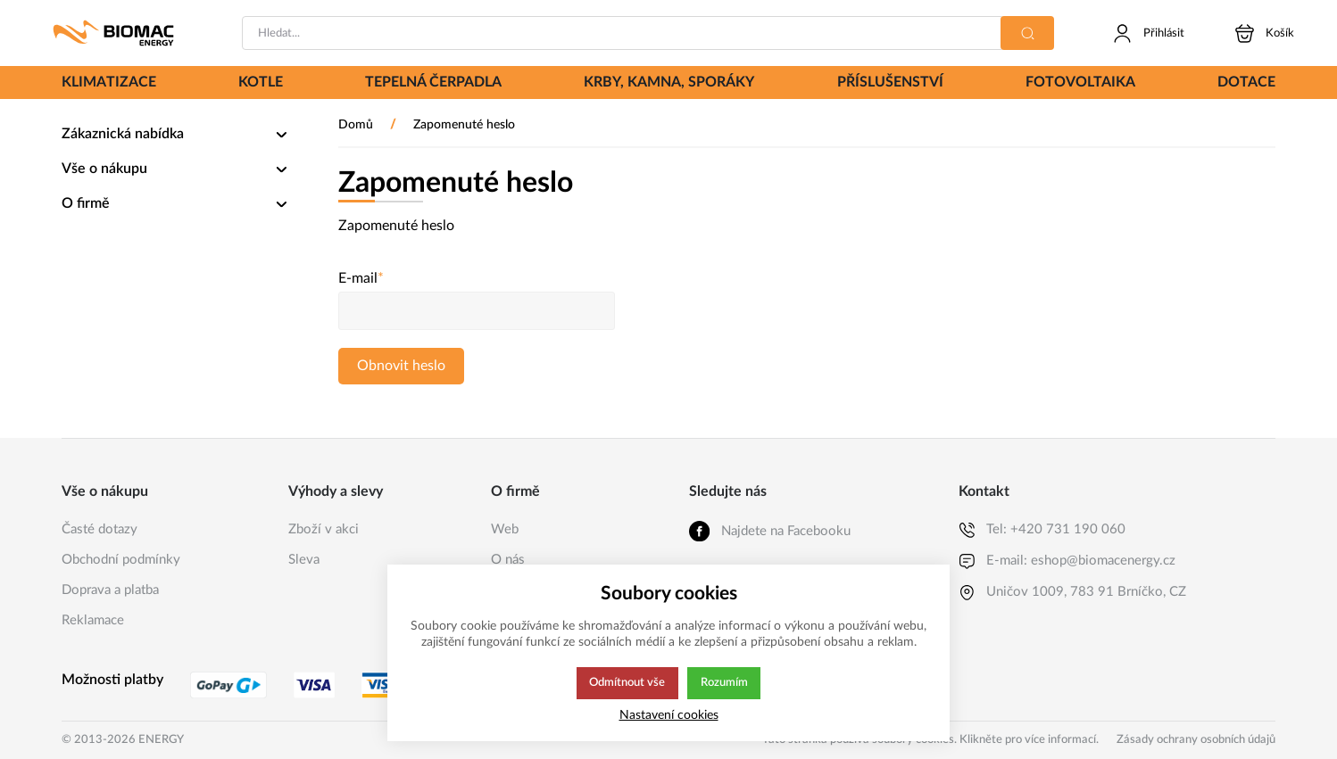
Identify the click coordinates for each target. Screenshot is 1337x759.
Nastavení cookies (668, 715)
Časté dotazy (99, 529)
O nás (508, 559)
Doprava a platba (110, 590)
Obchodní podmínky (121, 559)
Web (505, 529)
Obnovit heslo (401, 366)
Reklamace (93, 620)
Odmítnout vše (626, 683)
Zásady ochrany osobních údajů (1196, 740)
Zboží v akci (323, 529)
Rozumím (725, 683)
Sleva (304, 559)
